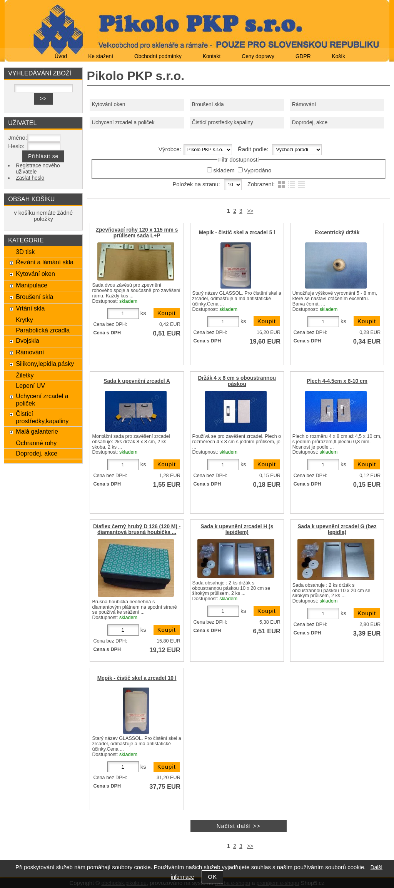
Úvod (61, 56)
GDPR (303, 56)
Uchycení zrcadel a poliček (123, 122)
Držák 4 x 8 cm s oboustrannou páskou (237, 381)
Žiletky (24, 375)
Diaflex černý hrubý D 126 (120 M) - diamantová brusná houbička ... (136, 529)
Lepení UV (30, 385)
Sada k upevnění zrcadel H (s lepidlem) (236, 529)
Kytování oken (108, 104)
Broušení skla (208, 104)
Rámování (304, 104)
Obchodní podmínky (158, 56)
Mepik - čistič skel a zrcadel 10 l (137, 678)
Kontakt (212, 56)
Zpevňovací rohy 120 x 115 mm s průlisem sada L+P (137, 233)
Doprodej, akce (309, 122)
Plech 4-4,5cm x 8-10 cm (337, 381)
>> (250, 211)
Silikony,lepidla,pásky (45, 363)
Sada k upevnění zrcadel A (137, 381)
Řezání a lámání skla (44, 262)
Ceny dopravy (258, 56)
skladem (223, 170)
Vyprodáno (257, 170)
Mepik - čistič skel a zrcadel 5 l (237, 232)
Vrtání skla (30, 308)
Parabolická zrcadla (43, 330)
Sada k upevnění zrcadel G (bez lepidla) (336, 529)
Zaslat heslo (30, 178)
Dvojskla (27, 340)
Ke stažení (100, 56)
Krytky (24, 319)
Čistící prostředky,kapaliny (222, 122)
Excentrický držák (337, 232)
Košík (338, 56)
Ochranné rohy (36, 442)
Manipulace (31, 285)
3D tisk (25, 251)
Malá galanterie (37, 431)
